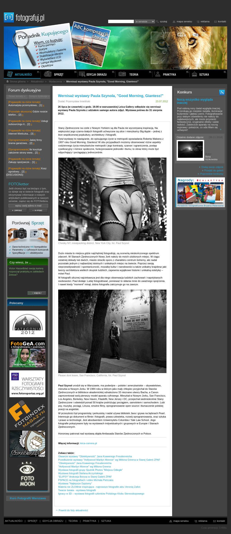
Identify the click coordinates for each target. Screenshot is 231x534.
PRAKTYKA (89, 521)
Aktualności (37, 81)
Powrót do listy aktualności (71, 510)
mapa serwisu (184, 21)
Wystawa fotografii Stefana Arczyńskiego (80, 473)
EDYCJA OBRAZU (53, 521)
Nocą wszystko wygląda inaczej (195, 101)
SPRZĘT (32, 521)
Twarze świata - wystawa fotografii (77, 490)
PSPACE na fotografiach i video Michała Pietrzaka (85, 480)
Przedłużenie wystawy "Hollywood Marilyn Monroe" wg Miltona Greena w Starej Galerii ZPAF (109, 459)
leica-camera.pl (88, 443)
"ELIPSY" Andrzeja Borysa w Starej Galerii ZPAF (85, 476)
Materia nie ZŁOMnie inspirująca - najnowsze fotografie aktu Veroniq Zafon (99, 486)
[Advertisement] (200, 283)
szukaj (163, 21)
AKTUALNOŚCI (14, 521)
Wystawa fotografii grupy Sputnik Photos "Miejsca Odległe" (90, 470)
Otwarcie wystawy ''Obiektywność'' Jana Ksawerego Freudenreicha (95, 456)
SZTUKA (106, 521)
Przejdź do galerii (212, 170)
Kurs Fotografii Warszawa (28, 498)
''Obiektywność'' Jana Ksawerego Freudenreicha (84, 463)
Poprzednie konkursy (210, 173)
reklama (205, 21)
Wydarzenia (55, 81)
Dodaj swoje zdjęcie (211, 167)
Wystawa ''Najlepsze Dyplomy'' (75, 483)
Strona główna (15, 81)
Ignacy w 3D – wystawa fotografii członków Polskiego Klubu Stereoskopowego (101, 493)
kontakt (222, 21)
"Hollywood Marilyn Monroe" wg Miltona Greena (84, 466)
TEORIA (73, 521)
